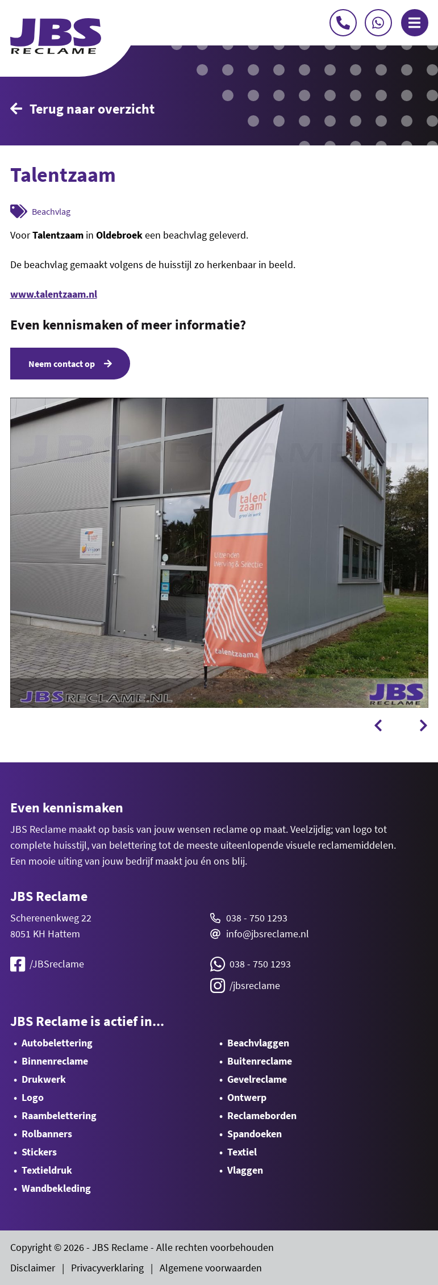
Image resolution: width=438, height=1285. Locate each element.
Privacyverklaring (107, 1267)
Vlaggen (245, 1169)
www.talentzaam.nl (53, 294)
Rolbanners (47, 1133)
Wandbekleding (56, 1188)
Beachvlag (51, 211)
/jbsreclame (245, 985)
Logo (33, 1097)
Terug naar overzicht (82, 109)
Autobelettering (57, 1042)
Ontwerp (246, 1097)
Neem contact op (70, 363)
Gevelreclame (257, 1079)
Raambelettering (59, 1115)
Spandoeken (254, 1133)
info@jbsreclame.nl (267, 933)
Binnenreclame (55, 1060)
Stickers (39, 1151)
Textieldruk (47, 1169)
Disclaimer (32, 1267)
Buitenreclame (259, 1060)
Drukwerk (44, 1079)
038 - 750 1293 (256, 917)
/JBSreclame (47, 964)
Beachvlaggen (258, 1042)
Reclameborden (262, 1115)
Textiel (242, 1151)
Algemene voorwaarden (211, 1267)
